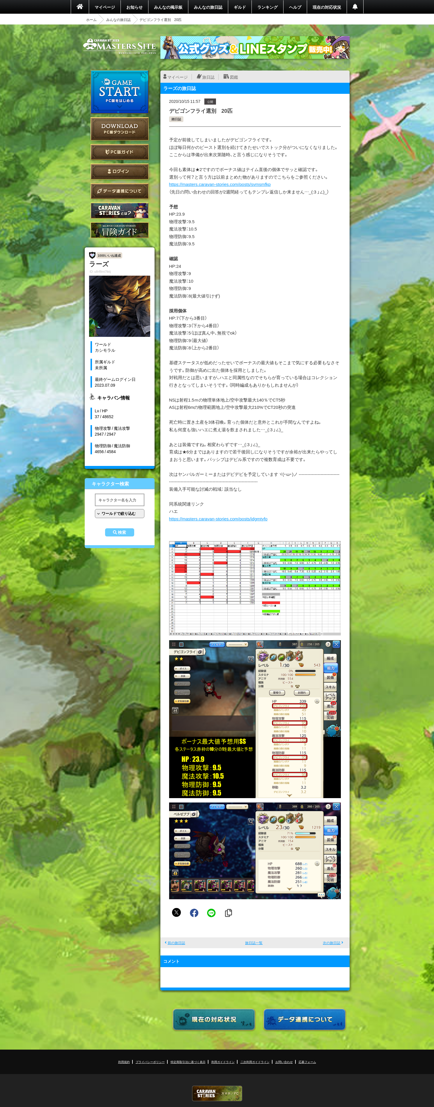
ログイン (120, 171)
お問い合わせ (284, 1062)
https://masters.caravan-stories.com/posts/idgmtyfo (218, 518)
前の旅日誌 (176, 942)
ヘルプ (295, 7)
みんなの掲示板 (168, 7)
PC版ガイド (120, 152)
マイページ (105, 7)
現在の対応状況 (327, 7)
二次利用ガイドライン (255, 1062)
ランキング (267, 7)
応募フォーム (307, 1062)
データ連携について (120, 191)
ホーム (91, 19)
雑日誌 (176, 119)
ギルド (240, 7)
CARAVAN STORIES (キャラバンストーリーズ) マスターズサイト (119, 46)
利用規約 (124, 1062)
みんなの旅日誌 (208, 7)
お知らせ (134, 7)
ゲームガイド (120, 230)
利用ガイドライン (223, 1062)
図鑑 (234, 77)
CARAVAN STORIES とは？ (120, 211)
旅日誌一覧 (254, 942)
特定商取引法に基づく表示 (188, 1062)
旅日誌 (208, 77)
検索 (122, 532)
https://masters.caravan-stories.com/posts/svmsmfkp (220, 184)
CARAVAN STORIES (217, 1093)
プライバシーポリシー (150, 1062)
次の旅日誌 (331, 942)
